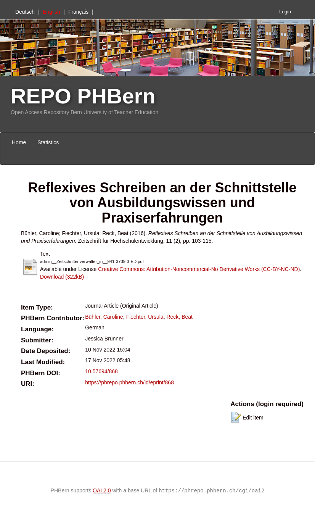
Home (19, 142)
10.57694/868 (101, 371)
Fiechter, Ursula (145, 317)
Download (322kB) (62, 277)
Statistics (48, 142)
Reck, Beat (179, 317)
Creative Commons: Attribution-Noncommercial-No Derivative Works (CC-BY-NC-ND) (199, 269)
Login (285, 12)
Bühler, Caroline (104, 317)
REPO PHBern (83, 96)
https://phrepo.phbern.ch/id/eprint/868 (129, 382)
